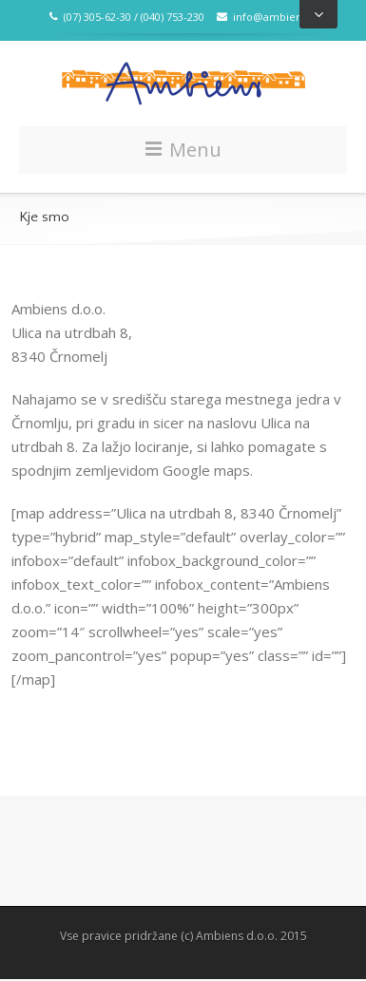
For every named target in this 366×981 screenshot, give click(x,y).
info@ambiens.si (267, 16)
